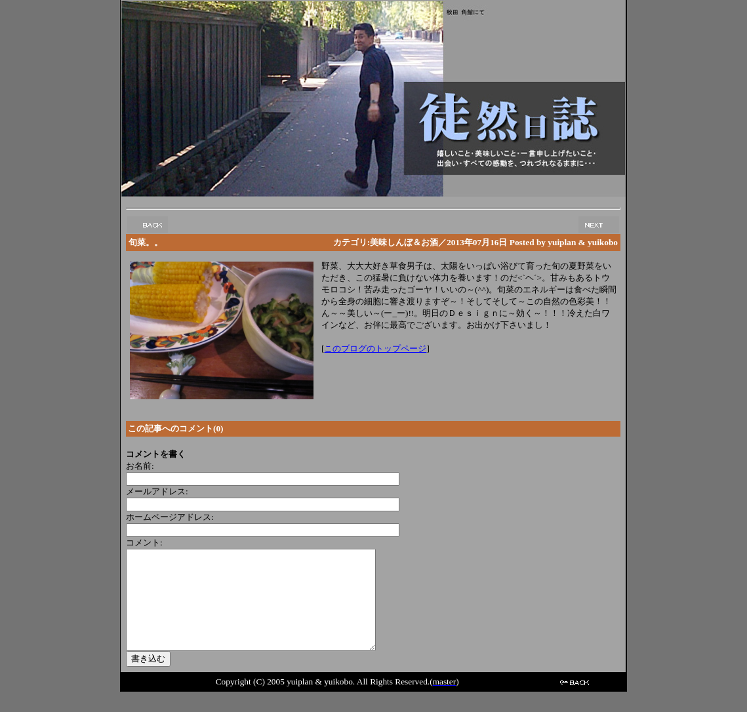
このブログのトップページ (375, 348)
